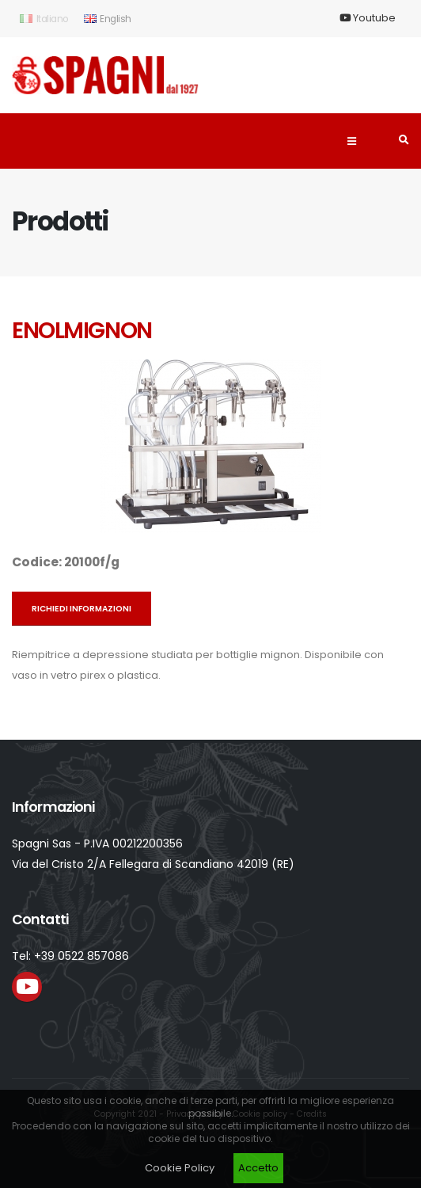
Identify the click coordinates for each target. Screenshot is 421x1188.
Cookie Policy (179, 1167)
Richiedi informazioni (81, 609)
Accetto (258, 1167)
